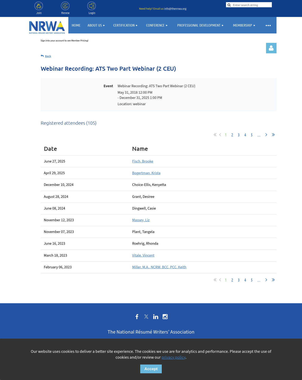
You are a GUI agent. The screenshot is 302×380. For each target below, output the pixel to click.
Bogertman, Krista (146, 173)
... (258, 134)
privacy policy (173, 357)
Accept (151, 369)
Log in (271, 48)
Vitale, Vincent (143, 255)
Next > (266, 134)
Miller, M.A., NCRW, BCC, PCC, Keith (159, 267)
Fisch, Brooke (142, 161)
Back (48, 56)
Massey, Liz (140, 220)
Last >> (273, 134)
